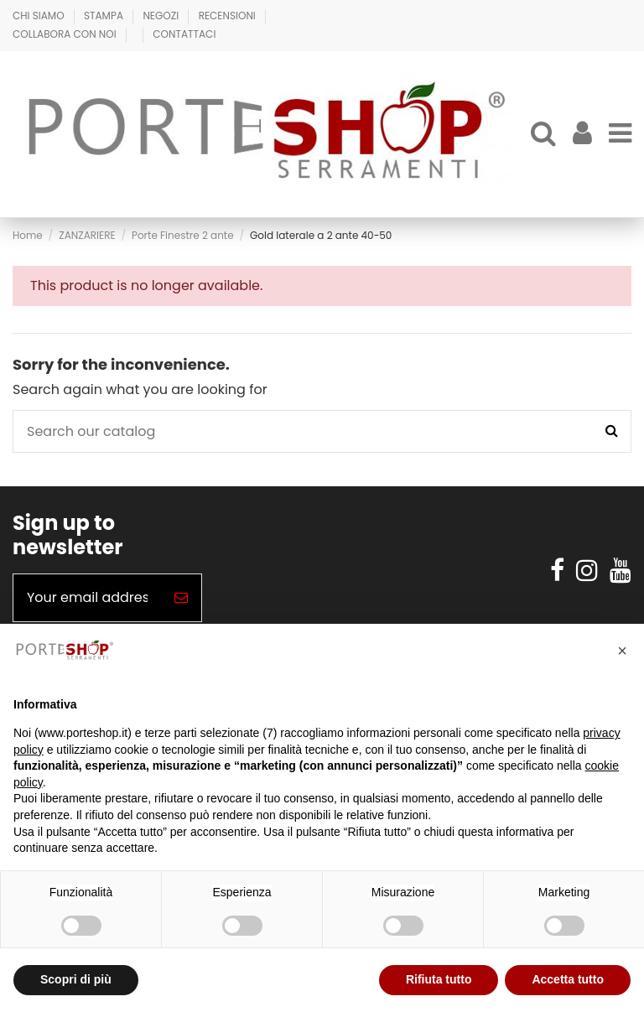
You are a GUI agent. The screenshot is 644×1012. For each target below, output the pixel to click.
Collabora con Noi (66, 34)
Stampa (105, 15)
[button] (622, 650)
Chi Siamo (40, 15)
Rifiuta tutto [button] (439, 979)
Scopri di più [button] (76, 979)
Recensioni (228, 15)
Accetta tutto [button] (568, 979)
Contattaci (184, 34)
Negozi (162, 15)
